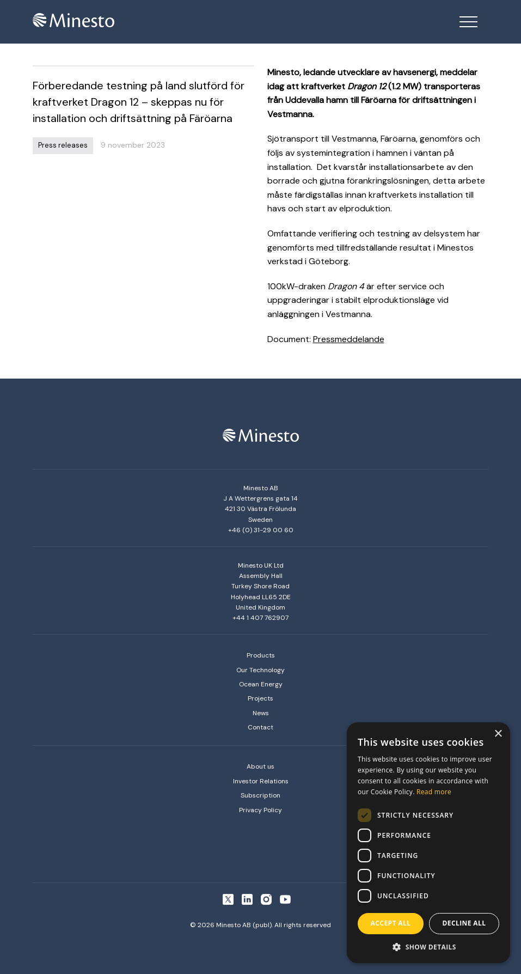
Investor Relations (261, 781)
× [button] (498, 734)
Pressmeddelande (348, 339)
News (261, 713)
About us (260, 766)
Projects (260, 698)
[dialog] (428, 842)
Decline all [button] (464, 923)
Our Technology (260, 670)
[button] (428, 946)
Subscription (260, 795)
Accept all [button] (391, 923)
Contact (260, 727)
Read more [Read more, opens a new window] (433, 791)
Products (261, 655)
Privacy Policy (260, 810)
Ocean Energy (261, 684)
